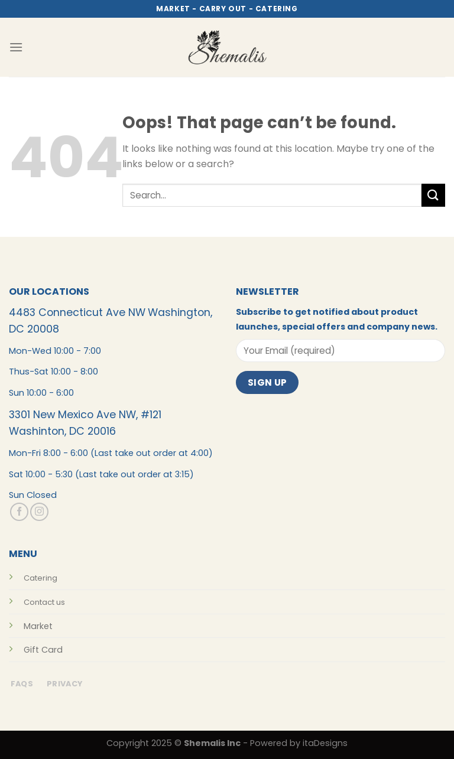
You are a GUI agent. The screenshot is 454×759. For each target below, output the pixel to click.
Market (38, 626)
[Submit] (433, 195)
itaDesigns (325, 743)
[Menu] (16, 46)
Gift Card (43, 650)
